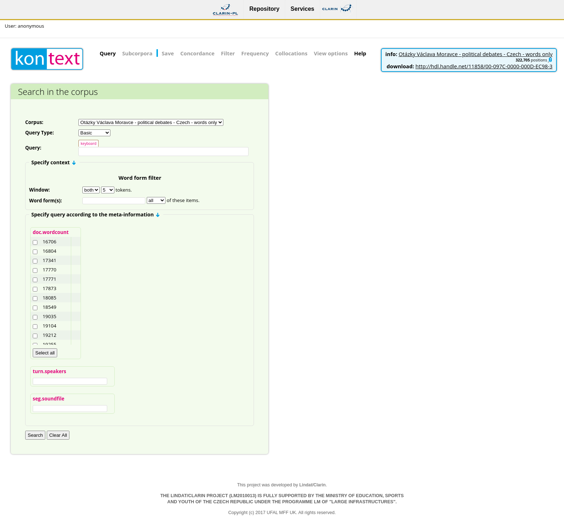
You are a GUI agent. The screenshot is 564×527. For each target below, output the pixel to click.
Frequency (255, 53)
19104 (49, 327)
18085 (49, 298)
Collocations (291, 53)
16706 (49, 242)
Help (360, 53)
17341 (49, 261)
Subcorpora (137, 53)
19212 (49, 336)
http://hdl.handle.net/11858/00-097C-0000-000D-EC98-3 (483, 66)
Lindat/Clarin (312, 486)
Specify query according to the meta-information (95, 215)
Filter (228, 53)
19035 (49, 317)
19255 (49, 345)
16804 (49, 252)
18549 (49, 308)
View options (331, 53)
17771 (49, 280)
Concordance (197, 53)
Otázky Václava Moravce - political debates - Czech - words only (475, 54)
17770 (49, 270)
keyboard (88, 143)
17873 (49, 289)
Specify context (53, 163)
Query (108, 53)
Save (168, 53)
